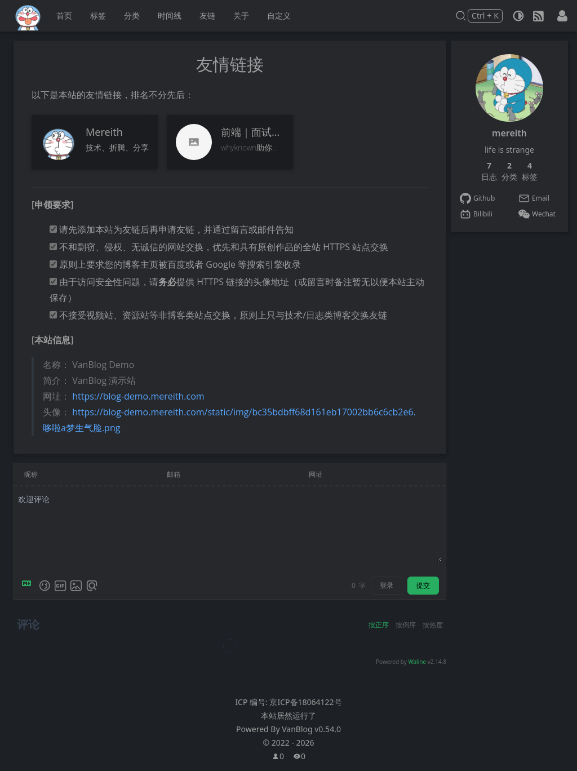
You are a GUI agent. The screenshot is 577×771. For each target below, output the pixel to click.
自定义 (279, 15)
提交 (423, 585)
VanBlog (311, 729)
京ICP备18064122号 (305, 702)
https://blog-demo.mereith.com (138, 396)
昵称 (31, 474)
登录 (386, 585)
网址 (315, 474)
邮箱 (173, 474)
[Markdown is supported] (28, 585)
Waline (417, 662)
